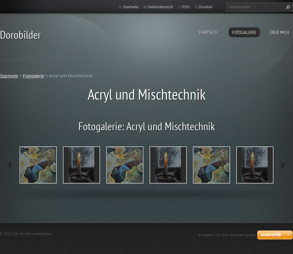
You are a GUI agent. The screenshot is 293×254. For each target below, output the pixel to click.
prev (10, 165)
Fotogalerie (244, 32)
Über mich (279, 32)
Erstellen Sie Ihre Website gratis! (227, 235)
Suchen (287, 7)
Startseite (208, 32)
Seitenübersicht (160, 7)
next (283, 165)
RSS (186, 7)
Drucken (205, 7)
